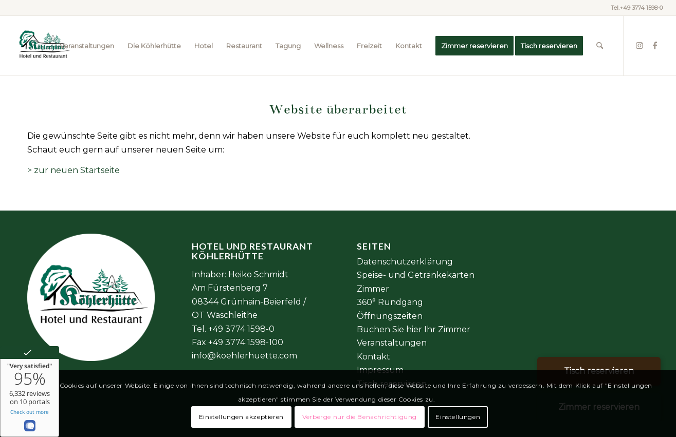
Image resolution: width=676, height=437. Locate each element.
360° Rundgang (390, 302)
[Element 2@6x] (43, 45)
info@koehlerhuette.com (244, 355)
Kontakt (373, 357)
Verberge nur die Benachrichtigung (359, 417)
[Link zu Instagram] (639, 45)
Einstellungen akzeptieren (241, 417)
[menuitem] (87, 45)
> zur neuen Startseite (73, 170)
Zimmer (373, 289)
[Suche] (600, 45)
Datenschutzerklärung (405, 262)
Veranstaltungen (392, 343)
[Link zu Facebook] (655, 45)
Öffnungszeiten (390, 316)
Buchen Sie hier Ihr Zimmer (413, 329)
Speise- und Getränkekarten (415, 275)
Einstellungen (457, 417)
